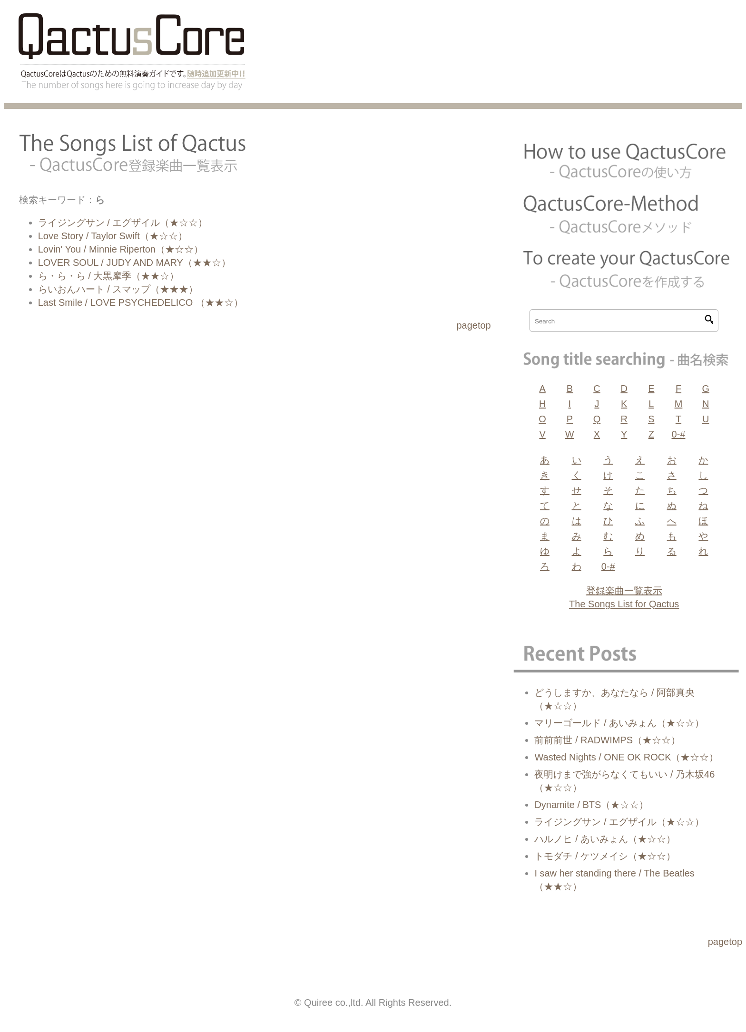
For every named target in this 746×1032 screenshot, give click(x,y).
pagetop (473, 325)
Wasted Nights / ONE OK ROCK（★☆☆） (626, 757)
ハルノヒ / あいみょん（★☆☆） (605, 839)
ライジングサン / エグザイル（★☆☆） (123, 222)
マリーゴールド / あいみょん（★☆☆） (619, 723)
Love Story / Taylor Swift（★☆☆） (112, 236)
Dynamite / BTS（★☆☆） (591, 804)
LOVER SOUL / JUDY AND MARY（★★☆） (134, 262)
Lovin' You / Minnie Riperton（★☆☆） (120, 249)
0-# (679, 434)
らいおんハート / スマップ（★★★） (118, 289)
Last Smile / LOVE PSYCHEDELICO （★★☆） (140, 302)
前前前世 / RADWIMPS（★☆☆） (607, 740)
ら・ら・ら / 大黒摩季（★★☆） (108, 276)
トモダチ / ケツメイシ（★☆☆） (605, 856)
